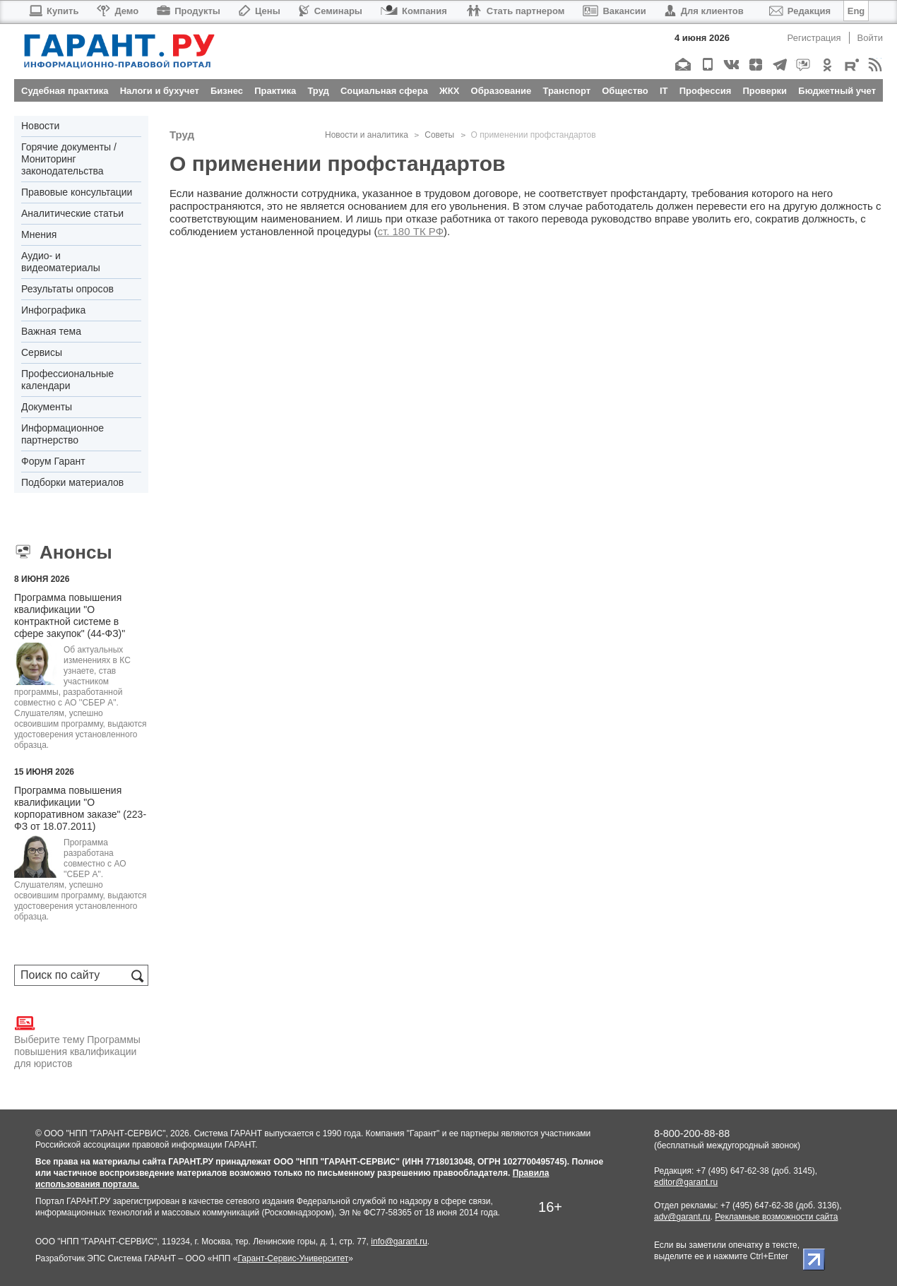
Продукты (188, 11)
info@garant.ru (399, 1241)
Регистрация (814, 37)
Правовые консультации (76, 192)
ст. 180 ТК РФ (410, 231)
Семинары (330, 11)
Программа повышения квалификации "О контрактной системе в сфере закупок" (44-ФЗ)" (69, 615)
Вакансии (614, 11)
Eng (856, 11)
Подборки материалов (72, 482)
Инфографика (53, 310)
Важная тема (51, 331)
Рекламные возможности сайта (776, 1217)
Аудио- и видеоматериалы (60, 261)
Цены (259, 11)
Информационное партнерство (62, 434)
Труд (182, 135)
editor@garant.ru (686, 1182)
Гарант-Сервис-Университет (292, 1258)
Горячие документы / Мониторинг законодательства (69, 159)
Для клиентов (704, 11)
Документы (46, 406)
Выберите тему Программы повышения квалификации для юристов (77, 1041)
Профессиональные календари (67, 379)
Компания (414, 11)
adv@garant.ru (682, 1217)
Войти (870, 37)
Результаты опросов (67, 288)
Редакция (800, 11)
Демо (117, 11)
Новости (40, 125)
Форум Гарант (53, 461)
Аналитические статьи (72, 213)
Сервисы (41, 352)
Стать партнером (515, 11)
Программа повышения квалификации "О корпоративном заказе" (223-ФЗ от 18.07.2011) (80, 808)
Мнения (39, 234)
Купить (53, 11)
